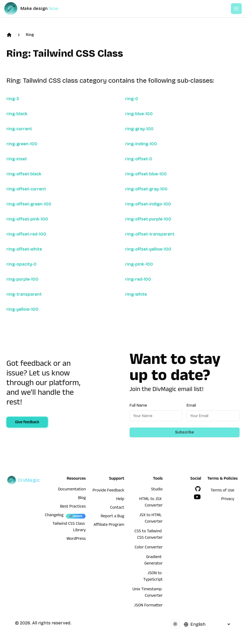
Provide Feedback (108, 491)
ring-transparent (24, 294)
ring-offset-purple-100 (148, 219)
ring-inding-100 (141, 143)
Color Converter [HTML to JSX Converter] (149, 548)
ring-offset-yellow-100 (148, 249)
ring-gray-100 (139, 128)
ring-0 (131, 98)
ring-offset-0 (138, 158)
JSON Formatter (148, 606)
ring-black (16, 113)
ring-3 (12, 98)
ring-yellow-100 (22, 309)
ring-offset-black (23, 173)
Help (120, 499)
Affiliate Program (109, 525)
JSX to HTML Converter (151, 518)
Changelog (54, 515)
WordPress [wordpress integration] (76, 539)
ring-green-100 (21, 143)
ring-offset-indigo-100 (148, 204)
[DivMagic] (36, 8)
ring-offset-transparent (149, 234)
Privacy (227, 499)
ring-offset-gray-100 (146, 188)
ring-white (136, 294)
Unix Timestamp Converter (147, 593)
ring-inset (16, 158)
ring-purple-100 (22, 279)
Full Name (138, 405)
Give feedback (27, 422)
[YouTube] (197, 497)
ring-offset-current (26, 188)
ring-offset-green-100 (28, 204)
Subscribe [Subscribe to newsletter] (184, 432)
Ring (30, 34)
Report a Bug (112, 516)
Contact (117, 508)
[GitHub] (198, 489)
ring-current (19, 128)
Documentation (72, 490)
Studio (157, 490)
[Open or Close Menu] (236, 8)
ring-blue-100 (139, 113)
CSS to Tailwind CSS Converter (148, 535)
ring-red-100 (138, 279)
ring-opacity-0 (21, 264)
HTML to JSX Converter (151, 502)
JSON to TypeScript (153, 576)
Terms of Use (222, 491)
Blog (82, 498)
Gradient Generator (153, 560)
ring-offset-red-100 (26, 234)
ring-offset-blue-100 (146, 173)
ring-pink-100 (139, 264)
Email (191, 405)
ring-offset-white (24, 249)
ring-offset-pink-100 (27, 219)
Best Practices (73, 507)
